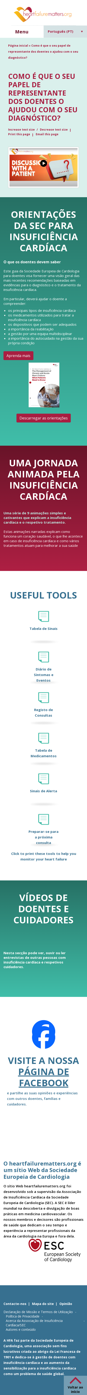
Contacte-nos (14, 1304)
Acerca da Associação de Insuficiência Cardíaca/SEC (34, 1322)
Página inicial (18, 46)
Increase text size (21, 130)
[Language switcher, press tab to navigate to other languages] (65, 31)
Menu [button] (22, 32)
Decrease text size (54, 130)
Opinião (65, 1304)
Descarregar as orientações (43, 418)
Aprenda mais (18, 355)
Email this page (47, 134)
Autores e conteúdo (21, 1329)
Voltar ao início (75, 1389)
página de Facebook (43, 1077)
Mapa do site (43, 1304)
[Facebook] (43, 1037)
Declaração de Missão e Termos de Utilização (38, 1312)
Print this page (19, 134)
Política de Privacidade (22, 1316)
